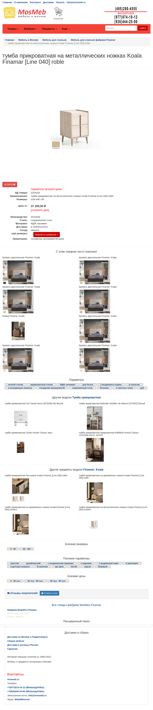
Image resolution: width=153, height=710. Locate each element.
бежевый (102, 566)
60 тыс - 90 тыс (58, 581)
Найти (143, 28)
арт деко (59, 566)
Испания (104, 388)
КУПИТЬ (9, 184)
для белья (87, 384)
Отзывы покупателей (22, 593)
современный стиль (82, 388)
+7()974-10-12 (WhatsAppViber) (25, 687)
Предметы (49, 28)
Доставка (48, 2)
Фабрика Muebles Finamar (22, 610)
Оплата (60, 2)
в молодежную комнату (20, 388)
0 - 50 (13, 549)
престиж (14, 563)
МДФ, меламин (67, 384)
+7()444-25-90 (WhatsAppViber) (25, 691)
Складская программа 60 (52, 388)
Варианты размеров (46, 234)
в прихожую (132, 563)
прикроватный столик (41, 384)
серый (87, 566)
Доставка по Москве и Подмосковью (27, 637)
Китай (74, 566)
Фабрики (30, 28)
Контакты (35, 2)
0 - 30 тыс (15, 581)
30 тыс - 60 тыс (35, 581)
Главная (7, 2)
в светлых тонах (124, 388)
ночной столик (15, 384)
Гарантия (12, 649)
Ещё (66, 28)
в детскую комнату (20, 566)
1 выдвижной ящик (109, 563)
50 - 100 (27, 549)
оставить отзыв (49, 593)
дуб (142, 388)
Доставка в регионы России (22, 645)
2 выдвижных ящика (110, 384)
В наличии (42, 566)
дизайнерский (33, 563)
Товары (13, 28)
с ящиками (86, 563)
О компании (21, 2)
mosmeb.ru (13, 679)
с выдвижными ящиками (60, 563)
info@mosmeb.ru (76, 2)
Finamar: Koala (93, 469)
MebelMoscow (22, 699)
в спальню (134, 384)
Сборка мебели (15, 641)
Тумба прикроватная (86, 397)
